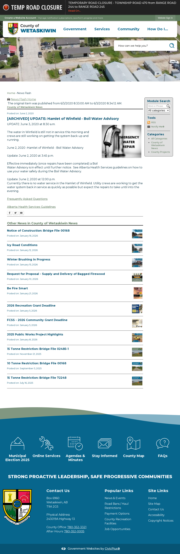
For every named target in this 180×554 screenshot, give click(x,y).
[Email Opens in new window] (21, 213)
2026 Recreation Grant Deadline (31, 305)
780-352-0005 (74, 531)
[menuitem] (75, 29)
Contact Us (156, 509)
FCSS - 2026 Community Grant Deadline (37, 320)
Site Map (154, 503)
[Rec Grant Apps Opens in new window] (137, 309)
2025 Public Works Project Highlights (35, 334)
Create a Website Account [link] (20, 18)
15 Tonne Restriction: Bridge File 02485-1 (38, 349)
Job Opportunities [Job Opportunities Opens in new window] (117, 529)
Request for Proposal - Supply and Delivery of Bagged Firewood (56, 274)
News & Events (115, 498)
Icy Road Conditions (22, 245)
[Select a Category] (158, 110)
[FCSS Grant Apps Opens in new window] (137, 323)
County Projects (160, 152)
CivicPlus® (112, 548)
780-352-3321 (76, 527)
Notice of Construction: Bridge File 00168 (38, 230)
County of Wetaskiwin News (158, 145)
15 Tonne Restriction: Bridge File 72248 (36, 377)
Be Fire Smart (17, 288)
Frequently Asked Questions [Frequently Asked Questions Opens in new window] (27, 199)
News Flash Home (23, 99)
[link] (165, 18)
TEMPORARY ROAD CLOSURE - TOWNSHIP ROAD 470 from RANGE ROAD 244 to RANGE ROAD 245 (122, 6)
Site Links (158, 490)
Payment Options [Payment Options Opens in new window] (117, 513)
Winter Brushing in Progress (28, 259)
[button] (172, 45)
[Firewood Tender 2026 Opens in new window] (137, 277)
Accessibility (156, 515)
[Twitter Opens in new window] (15, 213)
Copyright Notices (160, 520)
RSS (153, 122)
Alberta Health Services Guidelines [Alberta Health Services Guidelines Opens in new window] (31, 207)
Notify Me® (157, 126)
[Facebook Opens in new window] (9, 213)
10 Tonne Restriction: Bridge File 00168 (36, 363)
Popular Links (119, 490)
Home (11, 93)
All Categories (159, 138)
